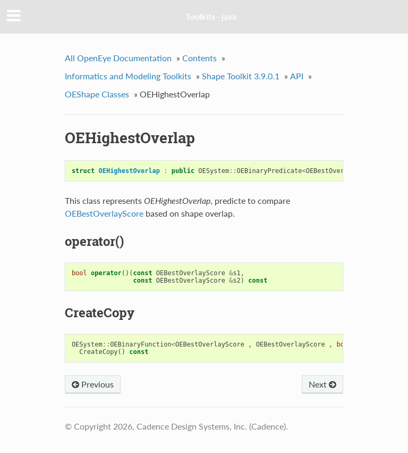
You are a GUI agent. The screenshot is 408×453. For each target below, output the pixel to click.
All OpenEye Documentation (118, 58)
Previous (93, 384)
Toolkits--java (210, 16)
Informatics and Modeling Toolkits (128, 76)
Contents (199, 58)
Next (322, 384)
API (296, 76)
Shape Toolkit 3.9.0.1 (240, 76)
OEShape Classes (97, 94)
